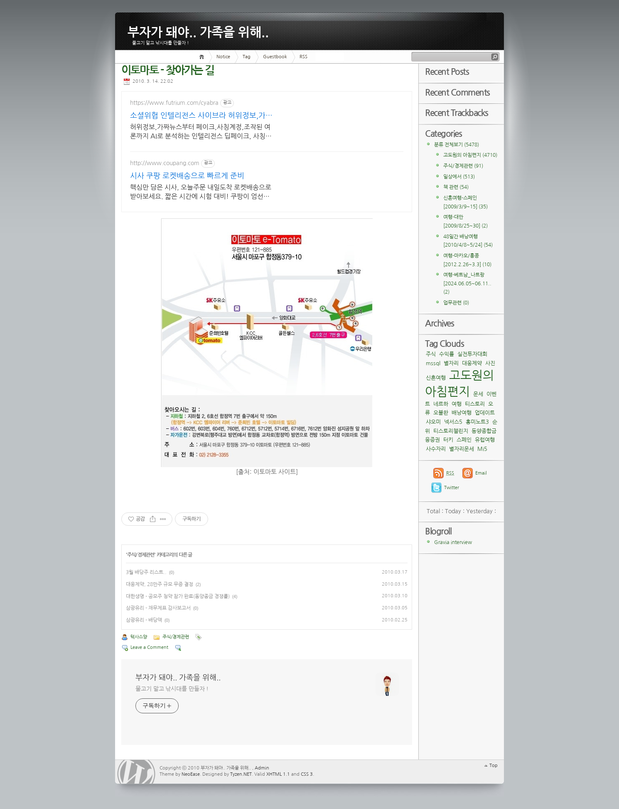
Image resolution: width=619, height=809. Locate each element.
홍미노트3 (477, 422)
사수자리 (436, 449)
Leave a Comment (149, 647)
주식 (431, 354)
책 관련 (456, 187)
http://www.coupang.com (164, 163)
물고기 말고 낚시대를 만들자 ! (172, 689)
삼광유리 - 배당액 (144, 620)
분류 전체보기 (456, 144)
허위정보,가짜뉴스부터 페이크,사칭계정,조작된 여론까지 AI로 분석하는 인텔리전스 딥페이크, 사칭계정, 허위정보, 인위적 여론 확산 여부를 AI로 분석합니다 (201, 132)
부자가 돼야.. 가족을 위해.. (198, 30)
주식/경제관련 (140, 554)
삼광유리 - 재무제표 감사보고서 (158, 608)
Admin (262, 768)
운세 (478, 394)
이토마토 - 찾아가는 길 (167, 70)
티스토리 (475, 404)
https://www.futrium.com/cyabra (174, 103)
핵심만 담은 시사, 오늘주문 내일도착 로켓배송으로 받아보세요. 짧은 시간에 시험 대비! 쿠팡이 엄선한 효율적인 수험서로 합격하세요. (200, 192)
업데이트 (485, 413)
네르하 (440, 404)
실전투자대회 (472, 354)
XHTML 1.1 (278, 774)
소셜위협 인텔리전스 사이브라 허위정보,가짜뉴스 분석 (201, 116)
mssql (433, 363)
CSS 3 (307, 774)
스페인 (464, 440)
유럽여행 (485, 440)
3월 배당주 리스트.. (146, 572)
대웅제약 (472, 363)
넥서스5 (453, 422)
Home (203, 56)
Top (493, 765)
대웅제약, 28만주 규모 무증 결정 (159, 584)
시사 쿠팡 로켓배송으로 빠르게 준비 (187, 176)
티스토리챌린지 (450, 431)
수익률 (446, 354)
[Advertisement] (343, 143)
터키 (448, 440)
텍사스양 (138, 637)
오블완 (440, 413)
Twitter (451, 487)
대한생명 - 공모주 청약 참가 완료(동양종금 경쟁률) (178, 596)
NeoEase (191, 774)
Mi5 (482, 449)
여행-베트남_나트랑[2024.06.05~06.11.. (467, 283)
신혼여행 (436, 378)
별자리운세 (461, 449)
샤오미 (433, 422)
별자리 (451, 363)
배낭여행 (462, 413)
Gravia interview (453, 542)
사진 (490, 363)
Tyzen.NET (241, 774)
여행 (457, 404)
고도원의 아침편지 (470, 155)
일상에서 (459, 176)
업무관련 (456, 302)
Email (481, 473)
